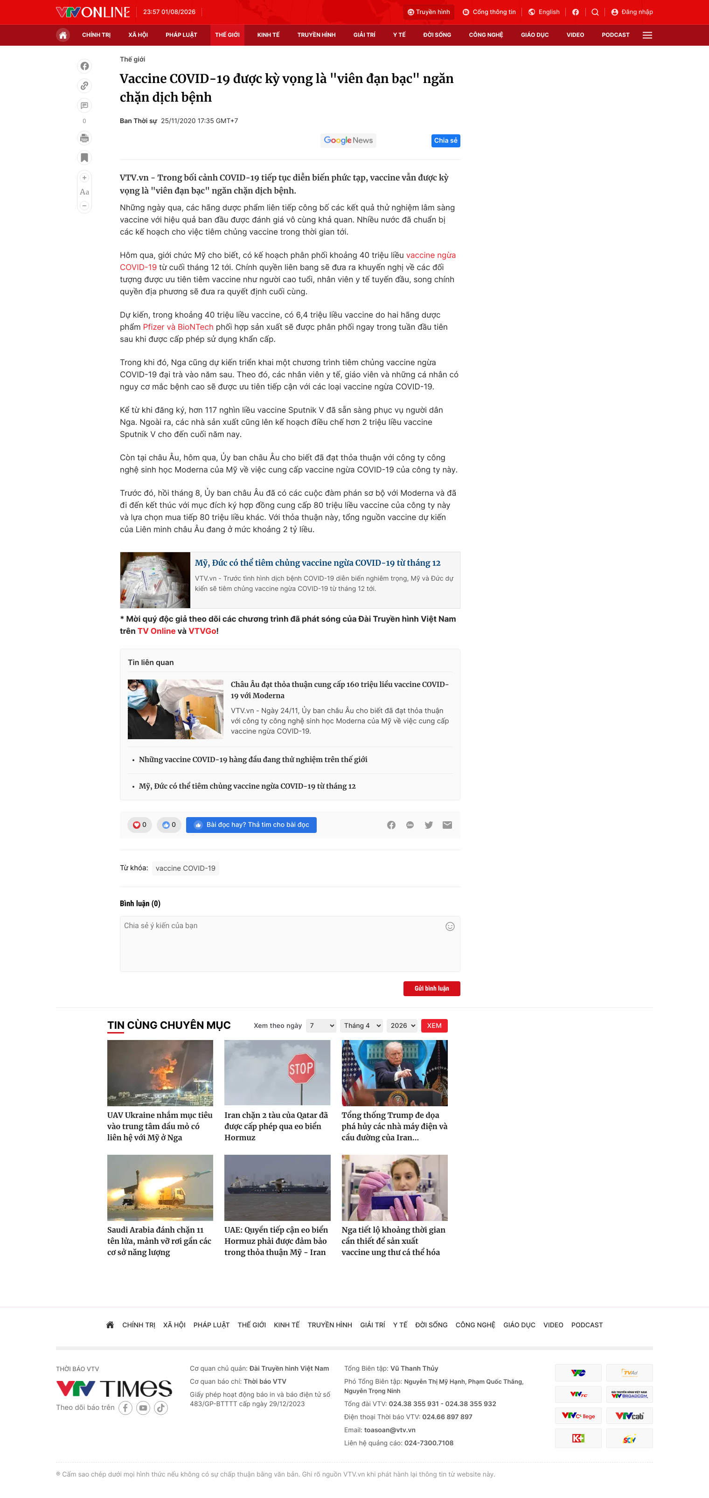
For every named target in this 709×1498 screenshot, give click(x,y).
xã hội (138, 34)
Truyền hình (429, 12)
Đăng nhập (632, 12)
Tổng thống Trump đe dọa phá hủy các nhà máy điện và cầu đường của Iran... (395, 1127)
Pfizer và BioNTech (178, 327)
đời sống (438, 34)
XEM (434, 1026)
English (544, 12)
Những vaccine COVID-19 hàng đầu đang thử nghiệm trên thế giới (253, 760)
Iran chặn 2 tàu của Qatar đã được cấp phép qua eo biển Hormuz (276, 1127)
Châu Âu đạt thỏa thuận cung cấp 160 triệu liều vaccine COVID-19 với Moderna (340, 690)
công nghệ (486, 34)
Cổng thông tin (489, 12)
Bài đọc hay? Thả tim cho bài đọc (251, 825)
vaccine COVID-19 (186, 868)
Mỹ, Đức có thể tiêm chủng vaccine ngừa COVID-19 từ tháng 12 (318, 563)
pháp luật (181, 34)
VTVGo (202, 631)
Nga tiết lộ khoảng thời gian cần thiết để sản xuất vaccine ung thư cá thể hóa (393, 1241)
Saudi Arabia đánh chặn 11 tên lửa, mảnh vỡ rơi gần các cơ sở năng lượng (159, 1241)
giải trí (364, 34)
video (575, 34)
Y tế (399, 34)
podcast (616, 34)
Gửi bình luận (432, 988)
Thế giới (227, 34)
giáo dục (535, 34)
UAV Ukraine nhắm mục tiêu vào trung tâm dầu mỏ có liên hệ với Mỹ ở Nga (160, 1127)
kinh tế (268, 34)
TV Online (157, 631)
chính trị (96, 34)
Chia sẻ (446, 141)
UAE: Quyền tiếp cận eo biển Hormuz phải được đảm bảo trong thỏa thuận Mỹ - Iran (276, 1241)
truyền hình (316, 34)
